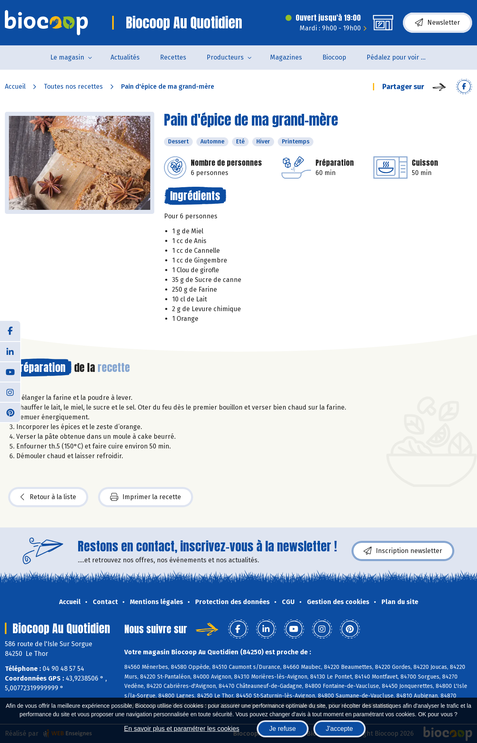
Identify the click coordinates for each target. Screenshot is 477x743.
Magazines (286, 57)
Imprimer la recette (145, 497)
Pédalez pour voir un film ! (401, 57)
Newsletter (437, 23)
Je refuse (282, 728)
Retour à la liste (48, 497)
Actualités (125, 57)
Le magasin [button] (67, 57)
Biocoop (334, 57)
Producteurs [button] (225, 57)
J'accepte (339, 728)
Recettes (173, 57)
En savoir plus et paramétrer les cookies (181, 728)
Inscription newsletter (403, 551)
